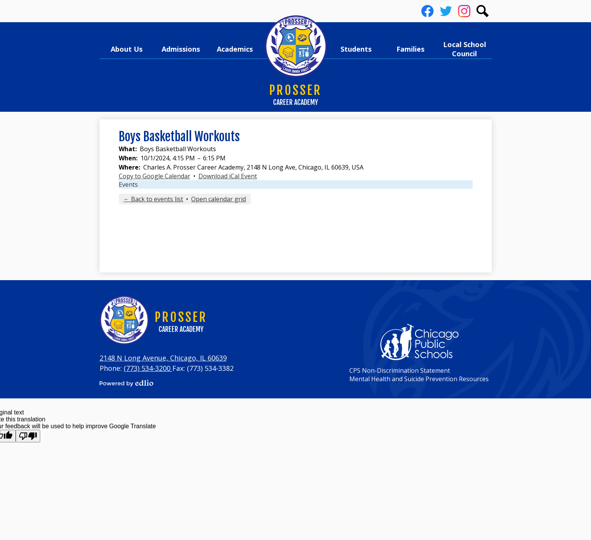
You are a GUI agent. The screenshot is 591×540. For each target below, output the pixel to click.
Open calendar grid (218, 199)
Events (128, 184)
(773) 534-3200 (148, 368)
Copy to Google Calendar (154, 176)
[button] (127, 49)
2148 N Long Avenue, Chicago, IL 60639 (163, 357)
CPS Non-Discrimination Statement (399, 370)
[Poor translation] (28, 436)
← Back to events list (153, 199)
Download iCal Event (227, 176)
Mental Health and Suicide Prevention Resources (419, 379)
